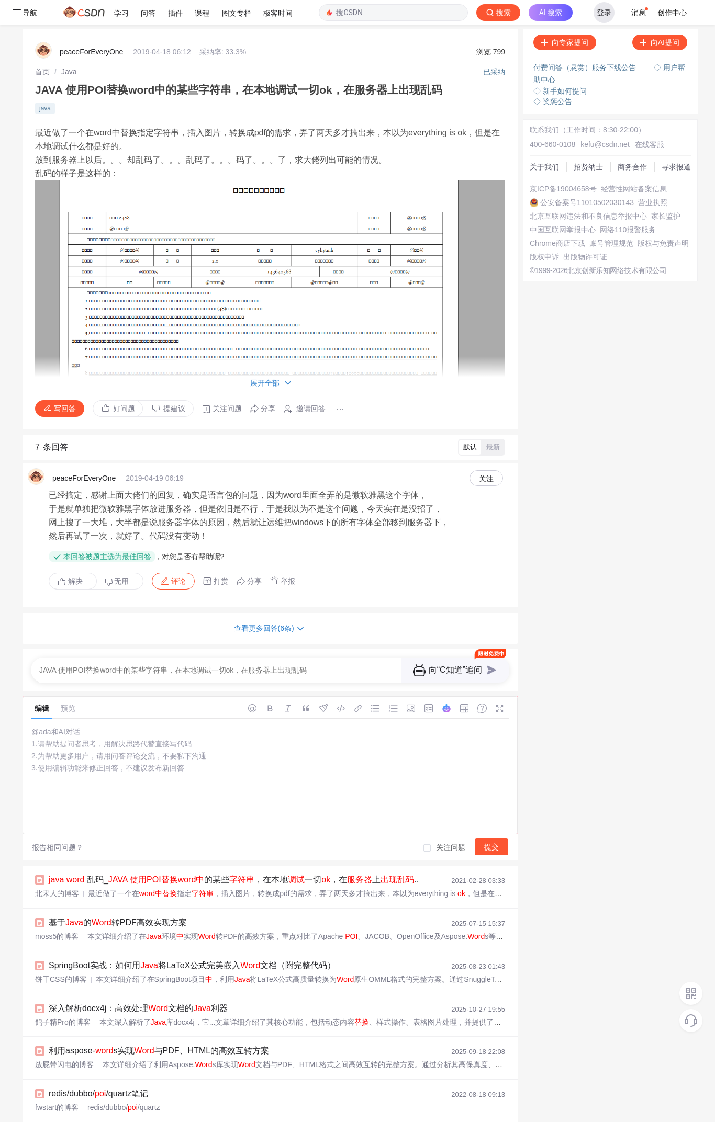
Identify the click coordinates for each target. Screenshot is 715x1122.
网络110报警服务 (628, 204)
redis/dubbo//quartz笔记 (98, 1068)
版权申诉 (544, 232)
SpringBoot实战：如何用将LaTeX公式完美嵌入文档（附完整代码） (192, 940)
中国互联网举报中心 (563, 204)
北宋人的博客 (57, 868)
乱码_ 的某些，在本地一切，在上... (235, 854)
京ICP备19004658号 (563, 164)
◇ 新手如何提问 (560, 66)
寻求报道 (676, 142)
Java (69, 46)
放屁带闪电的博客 (64, 1039)
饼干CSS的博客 (61, 954)
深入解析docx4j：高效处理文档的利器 (138, 983)
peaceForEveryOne (91, 26)
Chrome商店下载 (557, 218)
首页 (42, 46)
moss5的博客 (57, 911)
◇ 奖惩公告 (552, 76)
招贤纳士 (588, 142)
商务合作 (632, 142)
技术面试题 (79, 1111)
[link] (42, 46)
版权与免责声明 (663, 218)
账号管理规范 (611, 218)
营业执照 (652, 177)
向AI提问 (659, 17)
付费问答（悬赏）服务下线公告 (585, 42)
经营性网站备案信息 (634, 164)
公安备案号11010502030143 (587, 177)
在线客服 (649, 119)
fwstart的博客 (57, 1082)
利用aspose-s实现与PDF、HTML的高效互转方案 (159, 1025)
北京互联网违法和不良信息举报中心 (588, 191)
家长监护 (665, 191)
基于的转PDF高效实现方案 (118, 897)
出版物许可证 (585, 232)
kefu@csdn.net (605, 119)
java (45, 83)
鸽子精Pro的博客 (63, 997)
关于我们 (544, 142)
